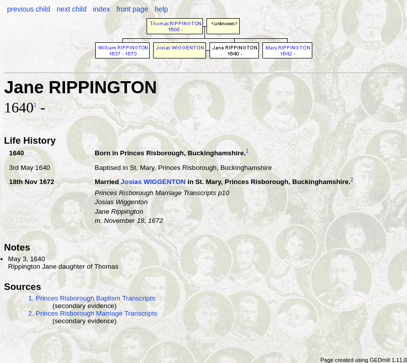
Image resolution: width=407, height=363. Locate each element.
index (101, 9)
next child (72, 9)
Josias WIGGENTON (153, 182)
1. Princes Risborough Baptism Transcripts (91, 298)
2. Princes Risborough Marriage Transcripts (92, 313)
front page (132, 9)
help (161, 9)
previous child (28, 9)
